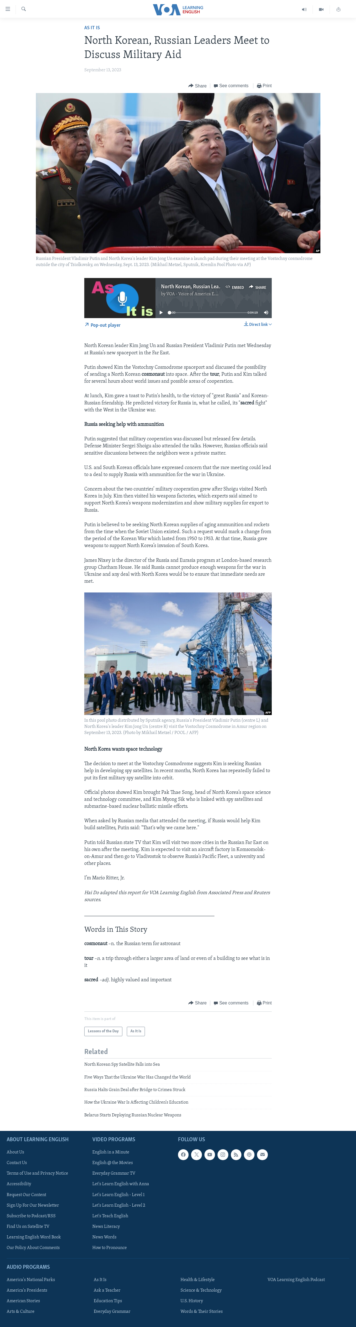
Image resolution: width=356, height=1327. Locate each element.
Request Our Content (26, 1195)
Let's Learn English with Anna (120, 1184)
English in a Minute (110, 1152)
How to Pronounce (109, 1248)
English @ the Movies (112, 1163)
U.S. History (192, 1301)
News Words (104, 1237)
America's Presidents (27, 1290)
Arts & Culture (20, 1311)
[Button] (197, 86)
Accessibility (19, 1184)
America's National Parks (31, 1280)
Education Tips (108, 1301)
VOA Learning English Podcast (296, 1280)
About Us (15, 1152)
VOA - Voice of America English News (202, 294)
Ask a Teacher (107, 1290)
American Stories (23, 1301)
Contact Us (17, 1163)
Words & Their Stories (202, 1311)
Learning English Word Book (34, 1237)
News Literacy (106, 1226)
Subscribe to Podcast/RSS (31, 1216)
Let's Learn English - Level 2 (118, 1205)
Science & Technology (201, 1290)
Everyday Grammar (112, 1311)
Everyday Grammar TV (113, 1174)
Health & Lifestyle (198, 1280)
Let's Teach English (110, 1216)
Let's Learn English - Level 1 (118, 1195)
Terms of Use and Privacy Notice (37, 1174)
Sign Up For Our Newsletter (33, 1205)
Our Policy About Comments (33, 1248)
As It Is (92, 28)
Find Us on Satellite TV (28, 1226)
